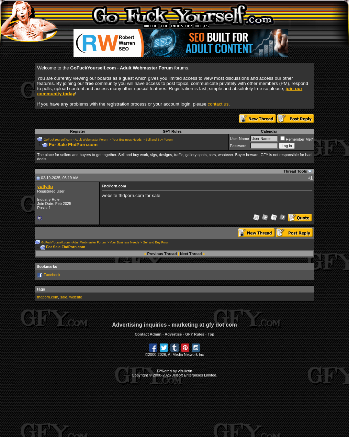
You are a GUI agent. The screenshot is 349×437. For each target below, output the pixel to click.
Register (77, 131)
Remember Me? (296, 139)
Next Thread (191, 254)
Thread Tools (295, 171)
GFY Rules (171, 131)
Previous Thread (162, 254)
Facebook (52, 275)
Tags (40, 289)
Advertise (173, 334)
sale (63, 297)
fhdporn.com (47, 297)
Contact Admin (148, 334)
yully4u (45, 186)
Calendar (269, 131)
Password (238, 146)
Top (210, 334)
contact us (218, 104)
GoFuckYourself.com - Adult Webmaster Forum (76, 139)
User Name (239, 138)
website (75, 297)
